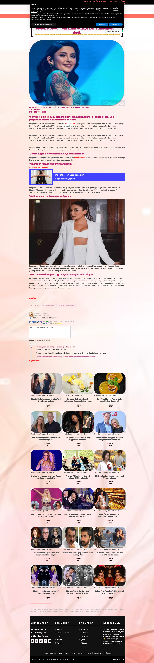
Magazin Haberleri (48, 306)
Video (59, 629)
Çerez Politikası (50, 653)
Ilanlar (59, 640)
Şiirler (83, 640)
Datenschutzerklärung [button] (87, 8)
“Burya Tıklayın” (61, 349)
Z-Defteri (84, 633)
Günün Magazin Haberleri (66, 306)
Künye (89, 653)
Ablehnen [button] (102, 24)
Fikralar (84, 643)
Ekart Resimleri (63, 633)
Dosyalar (84, 636)
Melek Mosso (35, 306)
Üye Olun (109, 653)
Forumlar (60, 643)
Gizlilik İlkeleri (64, 653)
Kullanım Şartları (77, 653)
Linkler (59, 636)
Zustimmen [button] (115, 24)
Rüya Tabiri (85, 629)
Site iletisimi (98, 653)
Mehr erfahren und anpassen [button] (44, 24)
